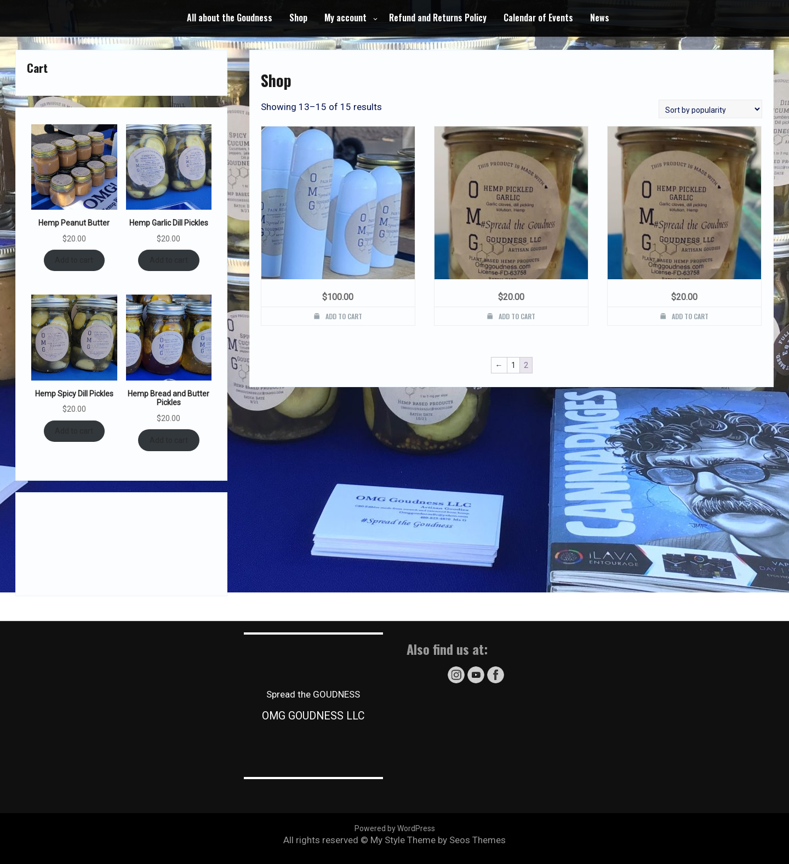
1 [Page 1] (513, 365)
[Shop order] (710, 109)
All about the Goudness (229, 17)
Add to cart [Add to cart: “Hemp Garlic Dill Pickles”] (169, 260)
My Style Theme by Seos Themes (438, 839)
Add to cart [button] (343, 316)
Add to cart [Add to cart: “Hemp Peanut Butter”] (74, 260)
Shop (298, 17)
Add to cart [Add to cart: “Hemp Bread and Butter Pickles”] (169, 440)
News (599, 17)
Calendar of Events (538, 17)
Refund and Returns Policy (438, 17)
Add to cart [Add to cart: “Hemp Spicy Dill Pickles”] (74, 431)
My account (345, 17)
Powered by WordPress (395, 828)
